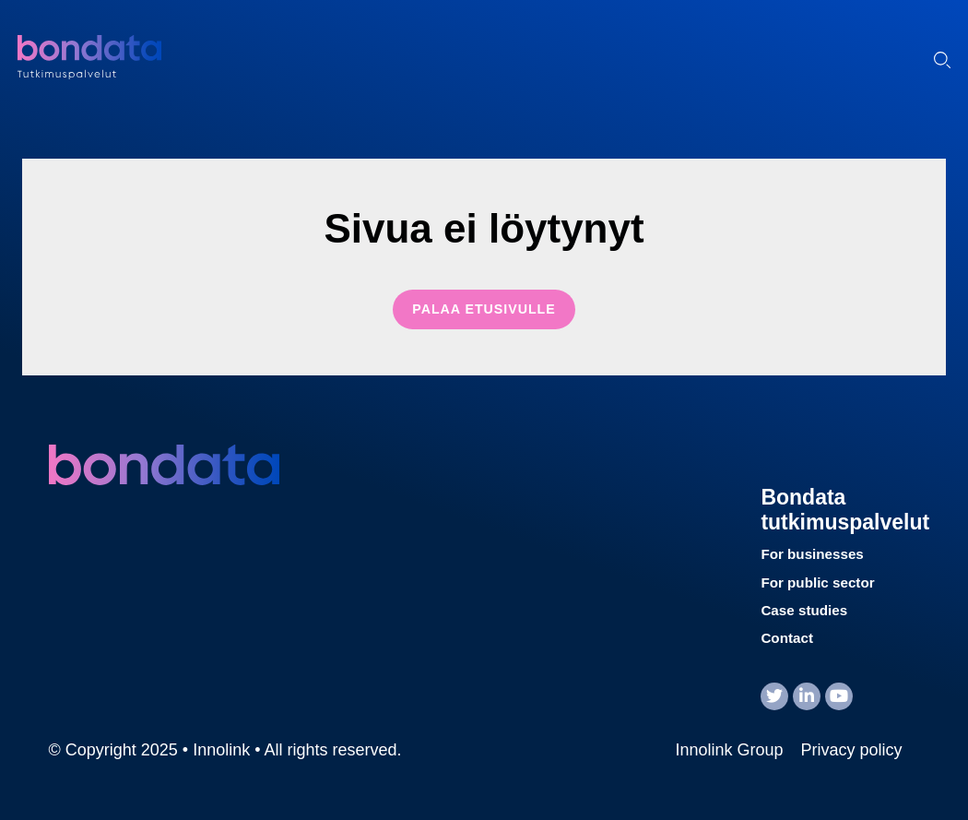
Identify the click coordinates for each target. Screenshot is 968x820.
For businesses (812, 554)
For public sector (817, 582)
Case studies (804, 610)
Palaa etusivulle (483, 309)
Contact (787, 638)
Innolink (133, 57)
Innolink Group (729, 750)
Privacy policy (851, 750)
